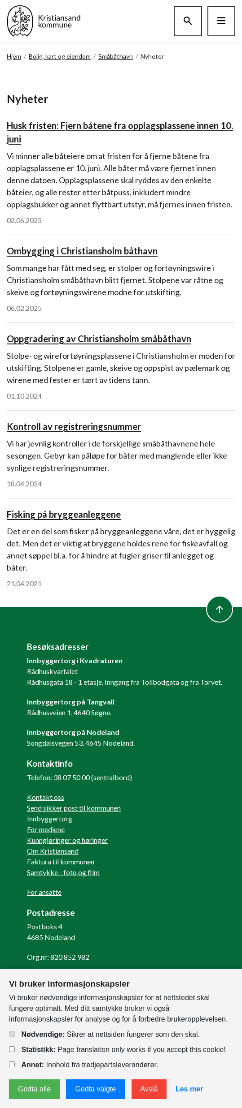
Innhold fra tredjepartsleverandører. (83, 1065)
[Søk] (188, 21)
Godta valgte (95, 1089)
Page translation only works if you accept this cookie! (117, 1049)
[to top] (219, 609)
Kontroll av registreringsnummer (74, 426)
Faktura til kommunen (60, 861)
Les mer (189, 1089)
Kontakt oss (45, 797)
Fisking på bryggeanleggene (64, 514)
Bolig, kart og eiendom (60, 56)
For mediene (46, 829)
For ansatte (44, 892)
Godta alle (34, 1089)
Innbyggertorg (49, 818)
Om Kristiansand (53, 850)
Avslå (149, 1089)
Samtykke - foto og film (63, 872)
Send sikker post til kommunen (74, 807)
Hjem (14, 56)
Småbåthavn (115, 56)
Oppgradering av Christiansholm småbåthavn (99, 338)
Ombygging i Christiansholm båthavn (82, 250)
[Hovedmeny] (221, 21)
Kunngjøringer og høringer (67, 840)
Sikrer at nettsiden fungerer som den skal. (104, 1034)
